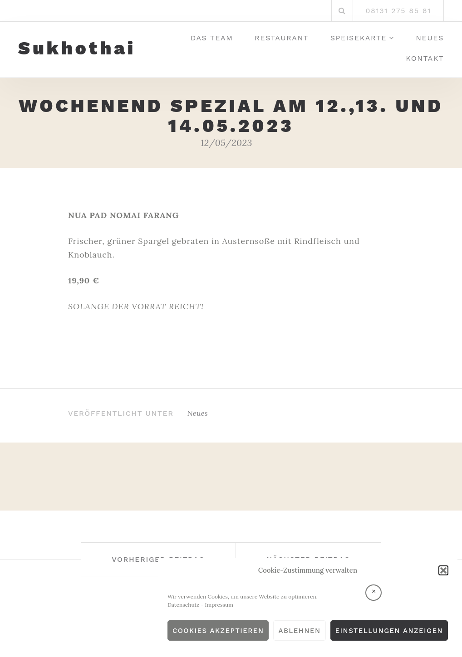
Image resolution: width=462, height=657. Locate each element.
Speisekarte (358, 38)
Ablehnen (299, 631)
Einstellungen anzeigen (389, 631)
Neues (430, 38)
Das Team (212, 38)
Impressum (219, 604)
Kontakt (425, 58)
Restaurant (282, 38)
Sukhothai (77, 48)
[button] (443, 570)
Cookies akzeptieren (218, 631)
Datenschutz (183, 604)
